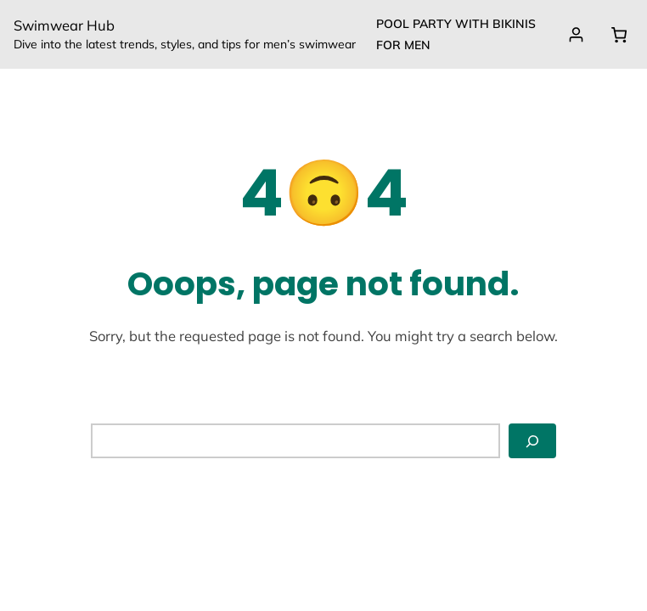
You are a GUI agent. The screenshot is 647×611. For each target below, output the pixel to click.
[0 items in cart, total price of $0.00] (618, 35)
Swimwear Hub (64, 25)
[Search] (532, 440)
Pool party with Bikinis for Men (456, 34)
